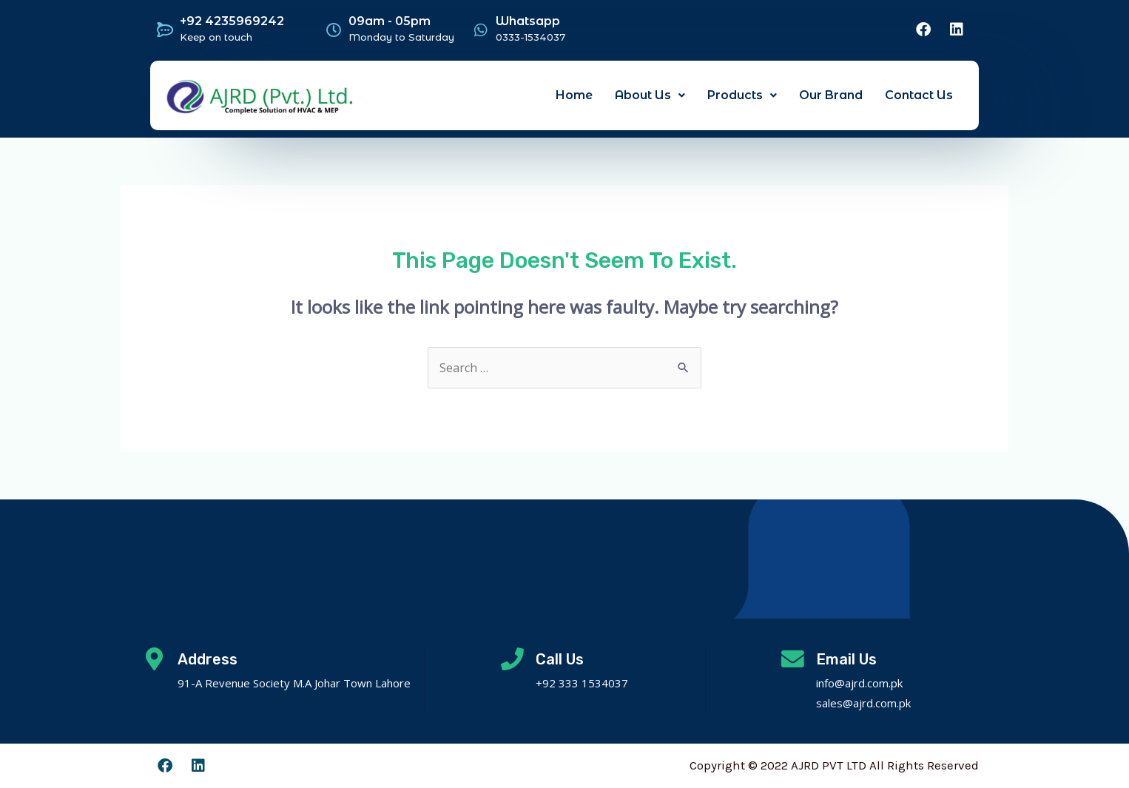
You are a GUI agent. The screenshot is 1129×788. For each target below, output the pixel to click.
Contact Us (919, 95)
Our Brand (831, 95)
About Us (650, 95)
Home (574, 95)
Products (742, 95)
